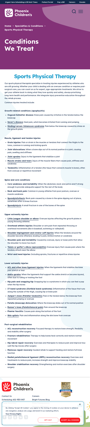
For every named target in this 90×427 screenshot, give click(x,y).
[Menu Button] (80, 11)
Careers (72, 2)
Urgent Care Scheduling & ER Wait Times (21, 2)
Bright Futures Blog (41, 399)
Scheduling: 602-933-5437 (13, 399)
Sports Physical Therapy (19, 29)
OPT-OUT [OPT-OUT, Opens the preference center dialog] (48, 420)
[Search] (74, 11)
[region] (43, 413)
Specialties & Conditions (29, 25)
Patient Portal (47, 2)
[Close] (79, 404)
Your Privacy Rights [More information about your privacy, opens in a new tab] (13, 414)
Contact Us (7, 396)
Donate (82, 2)
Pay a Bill (61, 2)
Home (8, 25)
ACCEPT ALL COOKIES (70, 420)
